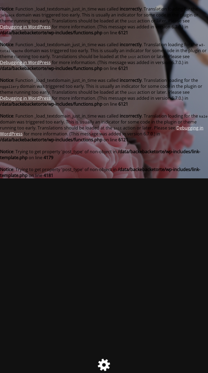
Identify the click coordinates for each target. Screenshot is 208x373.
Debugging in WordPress (25, 27)
